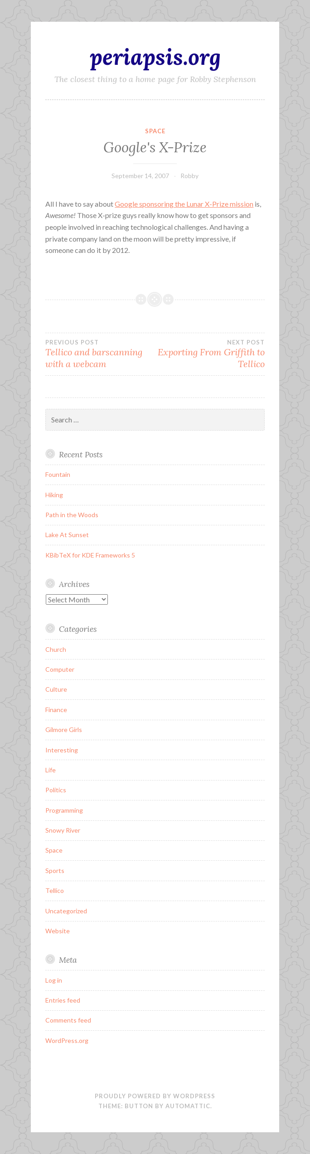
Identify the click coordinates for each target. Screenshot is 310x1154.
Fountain (57, 474)
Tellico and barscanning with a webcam (100, 354)
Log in (53, 980)
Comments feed (68, 1020)
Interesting (61, 750)
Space (155, 131)
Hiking (54, 495)
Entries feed (62, 1000)
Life (50, 770)
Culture (56, 689)
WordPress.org (66, 1040)
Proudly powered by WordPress (155, 1096)
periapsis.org (155, 57)
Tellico (54, 890)
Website (57, 931)
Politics (55, 790)
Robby (189, 175)
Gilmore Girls (63, 729)
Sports (54, 870)
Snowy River (62, 830)
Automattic (187, 1106)
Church (55, 649)
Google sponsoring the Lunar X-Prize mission (184, 203)
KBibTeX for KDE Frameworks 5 (90, 555)
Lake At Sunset (67, 534)
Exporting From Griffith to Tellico (210, 354)
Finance (56, 709)
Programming (64, 810)
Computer (59, 669)
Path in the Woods (71, 515)
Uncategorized (66, 911)
